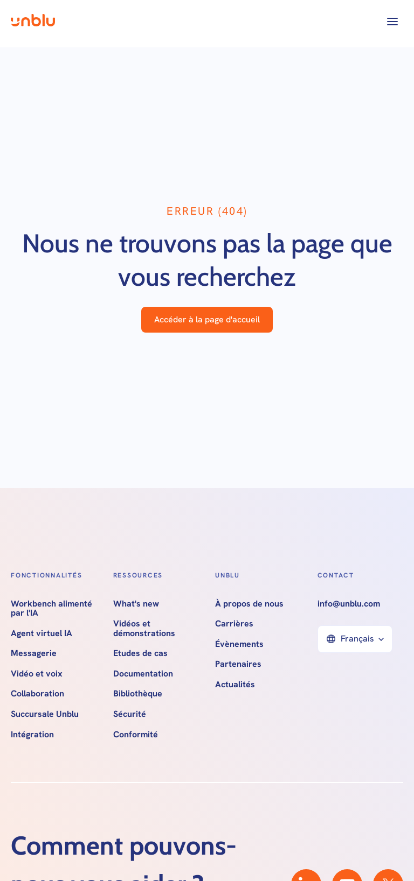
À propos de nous (249, 604)
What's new (136, 604)
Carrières (234, 624)
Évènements (239, 644)
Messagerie (34, 653)
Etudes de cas (140, 653)
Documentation (143, 674)
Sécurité (129, 714)
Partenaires (238, 664)
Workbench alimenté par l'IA (51, 608)
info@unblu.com (349, 604)
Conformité (135, 734)
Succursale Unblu (45, 714)
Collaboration (37, 694)
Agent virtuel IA (41, 633)
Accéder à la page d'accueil (207, 319)
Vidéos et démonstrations (144, 628)
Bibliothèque (137, 694)
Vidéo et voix (37, 674)
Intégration (32, 734)
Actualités (235, 684)
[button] (392, 21)
